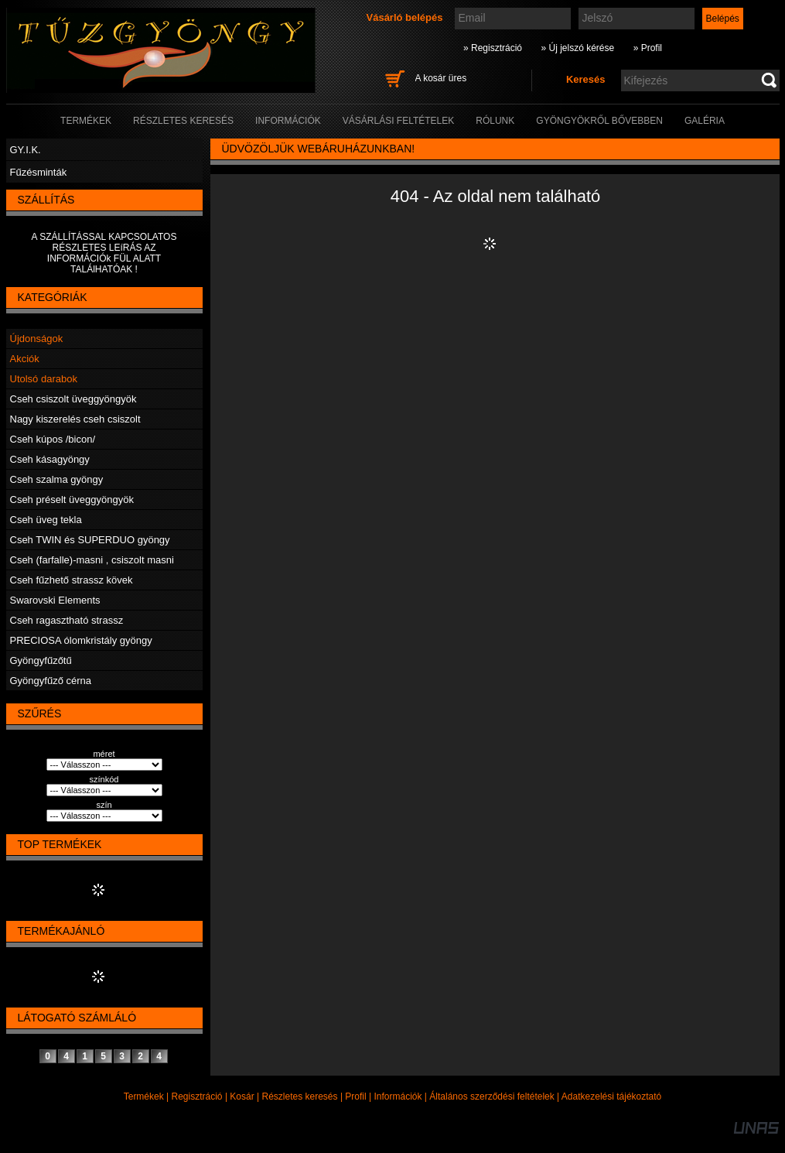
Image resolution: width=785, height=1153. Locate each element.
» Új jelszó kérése (577, 48)
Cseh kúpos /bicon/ (53, 439)
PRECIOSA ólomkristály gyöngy (81, 640)
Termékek (144, 1096)
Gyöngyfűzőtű (41, 660)
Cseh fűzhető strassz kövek (71, 580)
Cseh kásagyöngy (50, 459)
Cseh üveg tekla (46, 519)
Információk (398, 1096)
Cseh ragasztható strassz (67, 620)
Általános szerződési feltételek (491, 1096)
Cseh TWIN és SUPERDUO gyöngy (90, 540)
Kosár (242, 1096)
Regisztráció (197, 1096)
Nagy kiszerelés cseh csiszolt (75, 419)
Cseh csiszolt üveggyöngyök (73, 399)
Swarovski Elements (55, 600)
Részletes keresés (300, 1096)
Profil (355, 1096)
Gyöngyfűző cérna (51, 680)
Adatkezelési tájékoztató (611, 1096)
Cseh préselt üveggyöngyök (72, 499)
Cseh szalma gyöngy (57, 479)
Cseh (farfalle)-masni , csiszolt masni (92, 560)
